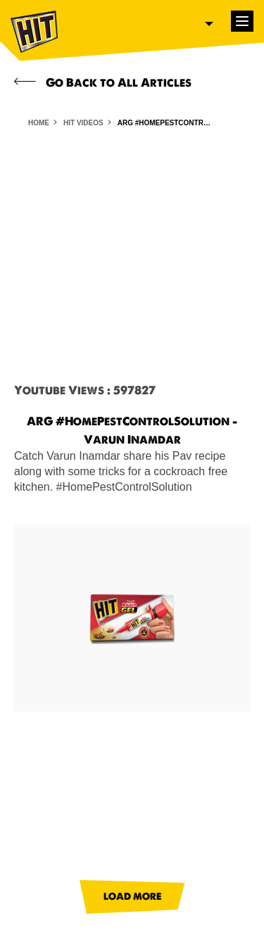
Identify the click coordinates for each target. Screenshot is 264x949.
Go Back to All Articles (102, 82)
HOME (38, 123)
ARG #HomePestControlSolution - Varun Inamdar (167, 123)
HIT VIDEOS (83, 123)
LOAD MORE (132, 896)
